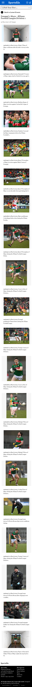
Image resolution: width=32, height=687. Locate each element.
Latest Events (20, 669)
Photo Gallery (21, 671)
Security (22, 685)
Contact (19, 676)
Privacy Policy (15, 685)
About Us (19, 674)
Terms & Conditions (6, 685)
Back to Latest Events (10, 12)
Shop (18, 673)
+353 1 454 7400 (9, 676)
